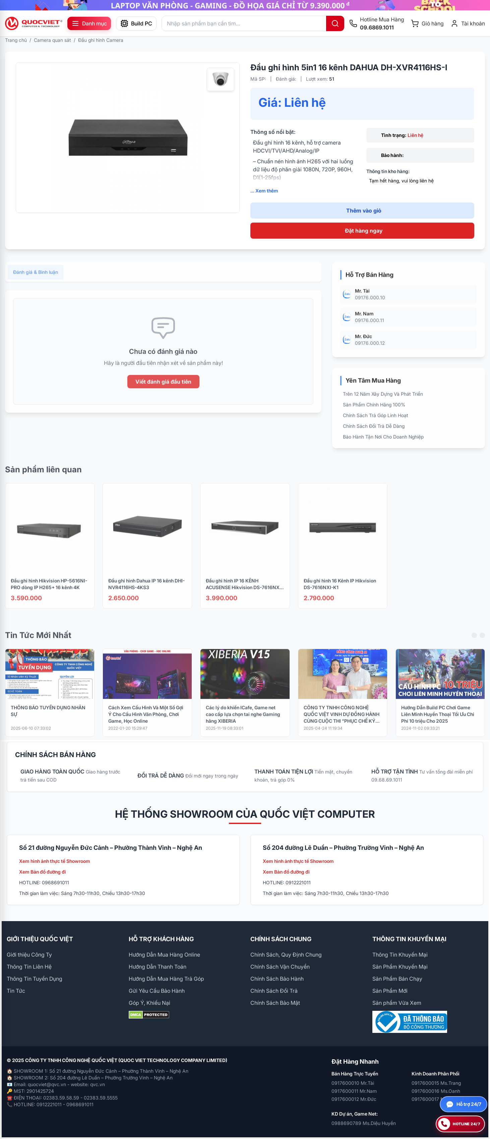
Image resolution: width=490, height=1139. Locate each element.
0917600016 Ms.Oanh (436, 1091)
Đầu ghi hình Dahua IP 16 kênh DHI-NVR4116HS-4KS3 (146, 591)
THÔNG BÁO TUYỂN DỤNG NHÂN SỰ (48, 718)
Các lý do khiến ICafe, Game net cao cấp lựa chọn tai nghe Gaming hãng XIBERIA (243, 721)
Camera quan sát (52, 40)
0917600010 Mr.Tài (352, 1083)
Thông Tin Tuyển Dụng (34, 978)
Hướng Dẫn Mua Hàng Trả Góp (166, 978)
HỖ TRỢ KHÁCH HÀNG (161, 939)
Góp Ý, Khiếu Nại (149, 1002)
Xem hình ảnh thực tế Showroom (54, 861)
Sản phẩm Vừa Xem (396, 1002)
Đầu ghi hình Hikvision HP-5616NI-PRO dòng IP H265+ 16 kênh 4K (49, 591)
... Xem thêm (264, 190)
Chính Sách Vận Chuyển (280, 966)
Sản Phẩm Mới (390, 990)
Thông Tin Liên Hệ (29, 966)
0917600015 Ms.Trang (436, 1083)
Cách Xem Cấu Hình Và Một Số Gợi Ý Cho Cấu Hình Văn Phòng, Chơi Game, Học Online (145, 721)
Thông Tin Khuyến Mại (400, 954)
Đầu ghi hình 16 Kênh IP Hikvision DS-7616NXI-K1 (340, 591)
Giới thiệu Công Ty (29, 954)
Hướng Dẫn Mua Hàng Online (164, 954)
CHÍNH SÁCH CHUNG (280, 939)
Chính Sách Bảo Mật (275, 1002)
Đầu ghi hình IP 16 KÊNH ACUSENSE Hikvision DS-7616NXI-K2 (244, 591)
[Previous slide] (474, 643)
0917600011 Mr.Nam (354, 1091)
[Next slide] (482, 643)
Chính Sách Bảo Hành (277, 978)
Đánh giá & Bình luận (35, 279)
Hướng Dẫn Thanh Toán (157, 966)
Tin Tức (16, 990)
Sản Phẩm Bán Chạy (397, 978)
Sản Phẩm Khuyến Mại (400, 966)
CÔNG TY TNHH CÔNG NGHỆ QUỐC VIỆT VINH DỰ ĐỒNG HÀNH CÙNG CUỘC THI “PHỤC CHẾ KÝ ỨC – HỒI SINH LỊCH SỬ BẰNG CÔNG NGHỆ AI (341, 722)
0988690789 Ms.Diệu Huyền (363, 1123)
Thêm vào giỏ (363, 210)
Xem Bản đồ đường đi (42, 872)
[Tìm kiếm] (335, 23)
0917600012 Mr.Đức (353, 1099)
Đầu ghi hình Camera (100, 40)
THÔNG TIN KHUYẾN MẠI (409, 939)
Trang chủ (16, 40)
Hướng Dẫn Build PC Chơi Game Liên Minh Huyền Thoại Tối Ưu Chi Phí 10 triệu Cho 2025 (437, 721)
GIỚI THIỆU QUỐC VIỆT (40, 939)
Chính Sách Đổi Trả (274, 990)
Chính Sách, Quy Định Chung (286, 954)
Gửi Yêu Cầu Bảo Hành (157, 990)
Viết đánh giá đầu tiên (163, 389)
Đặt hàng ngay (363, 230)
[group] (245, 5)
